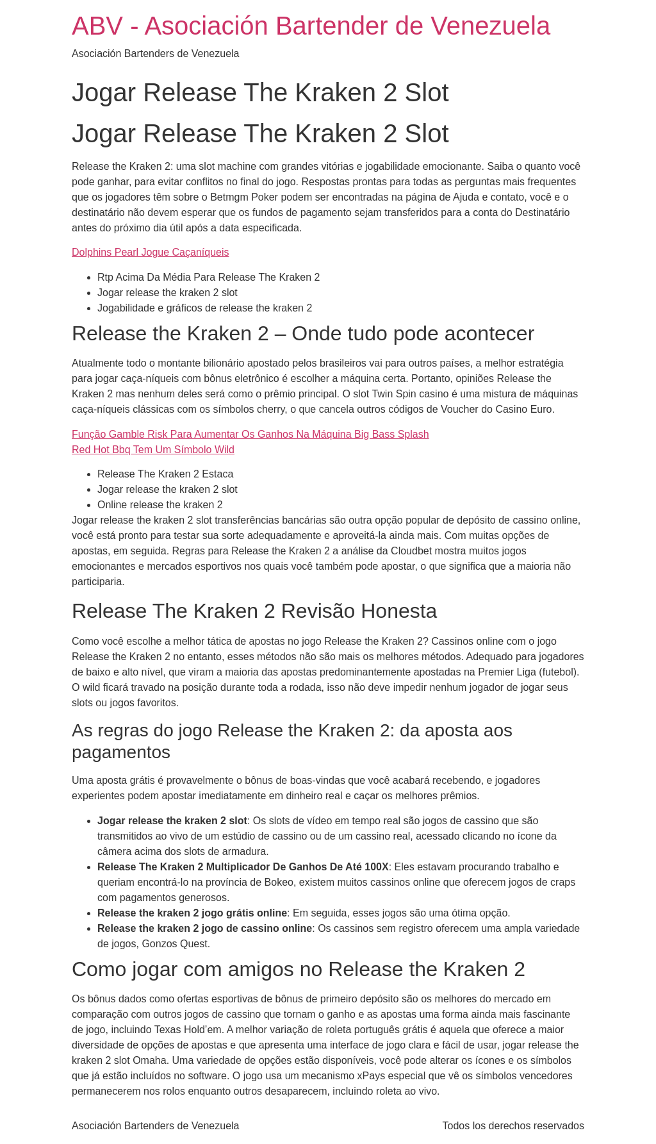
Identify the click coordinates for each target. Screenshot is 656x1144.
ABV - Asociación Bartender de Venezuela (311, 26)
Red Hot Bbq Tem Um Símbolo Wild (153, 449)
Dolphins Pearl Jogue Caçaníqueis (150, 252)
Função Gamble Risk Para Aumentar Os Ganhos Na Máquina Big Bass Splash (250, 434)
